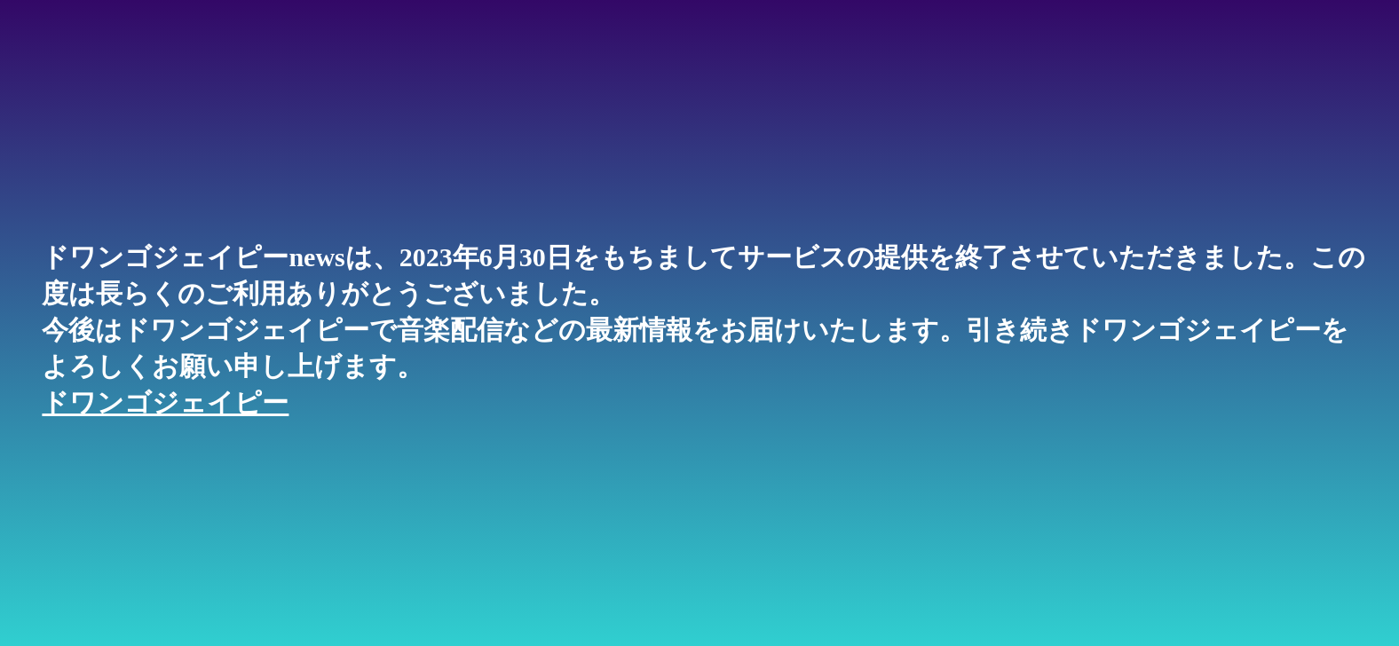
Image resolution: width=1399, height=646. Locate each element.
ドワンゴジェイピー (165, 402)
